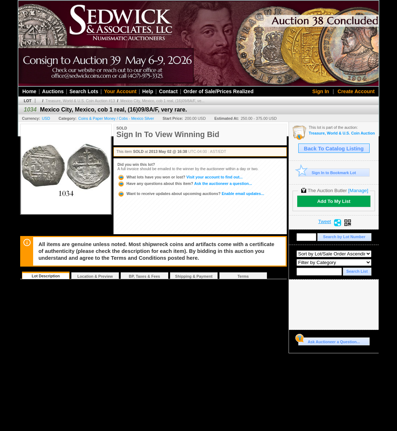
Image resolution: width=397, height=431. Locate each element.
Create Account (356, 91)
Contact (168, 91)
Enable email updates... (190, 193)
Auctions (53, 91)
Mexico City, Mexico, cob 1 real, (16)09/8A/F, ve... (162, 101)
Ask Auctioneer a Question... (329, 340)
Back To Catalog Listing (334, 148)
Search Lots (84, 91)
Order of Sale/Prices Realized (218, 91)
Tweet (324, 221)
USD (46, 118)
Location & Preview (95, 276)
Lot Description (46, 276)
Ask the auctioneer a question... (184, 183)
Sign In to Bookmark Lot (327, 172)
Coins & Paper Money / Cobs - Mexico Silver (116, 118)
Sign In (320, 91)
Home (29, 91)
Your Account (120, 91)
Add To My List (333, 201)
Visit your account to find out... (179, 177)
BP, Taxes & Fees (144, 276)
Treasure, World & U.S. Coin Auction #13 (80, 101)
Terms (243, 276)
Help (147, 91)
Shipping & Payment (194, 276)
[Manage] (358, 190)
